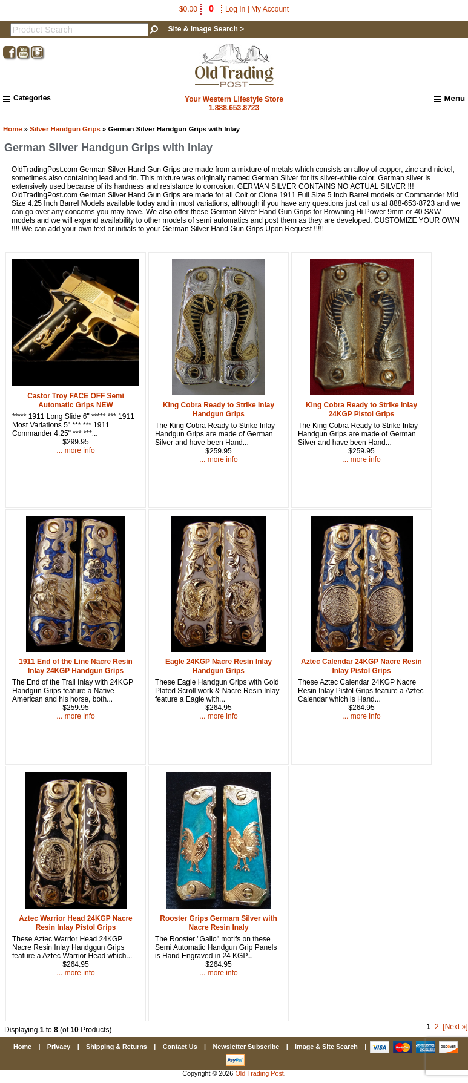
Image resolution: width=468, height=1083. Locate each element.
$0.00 (197, 9)
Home (12, 129)
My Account (270, 9)
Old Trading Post (259, 1073)
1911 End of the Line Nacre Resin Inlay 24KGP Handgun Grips (75, 666)
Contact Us (180, 1046)
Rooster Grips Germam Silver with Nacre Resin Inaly (218, 923)
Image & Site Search (326, 1046)
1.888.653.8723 (234, 108)
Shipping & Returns (116, 1046)
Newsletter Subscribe (246, 1046)
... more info (75, 450)
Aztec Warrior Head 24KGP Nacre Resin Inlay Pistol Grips (75, 923)
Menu (449, 99)
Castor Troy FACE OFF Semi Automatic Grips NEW (75, 400)
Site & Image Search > (206, 29)
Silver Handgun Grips (65, 129)
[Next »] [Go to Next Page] (455, 1026)
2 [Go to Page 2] (437, 1026)
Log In (235, 9)
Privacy (58, 1046)
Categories (27, 98)
